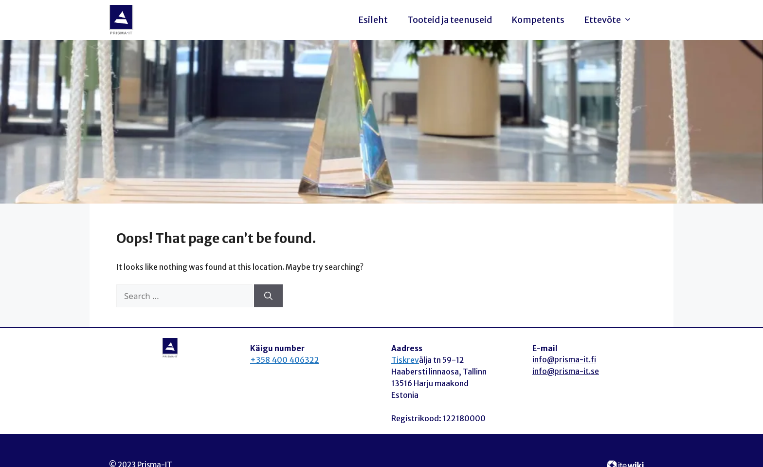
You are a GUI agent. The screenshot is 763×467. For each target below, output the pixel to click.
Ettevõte (610, 20)
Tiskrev (405, 360)
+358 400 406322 (284, 360)
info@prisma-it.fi (564, 359)
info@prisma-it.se (565, 371)
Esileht (373, 19)
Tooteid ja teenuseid (449, 19)
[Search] (268, 296)
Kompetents (537, 19)
